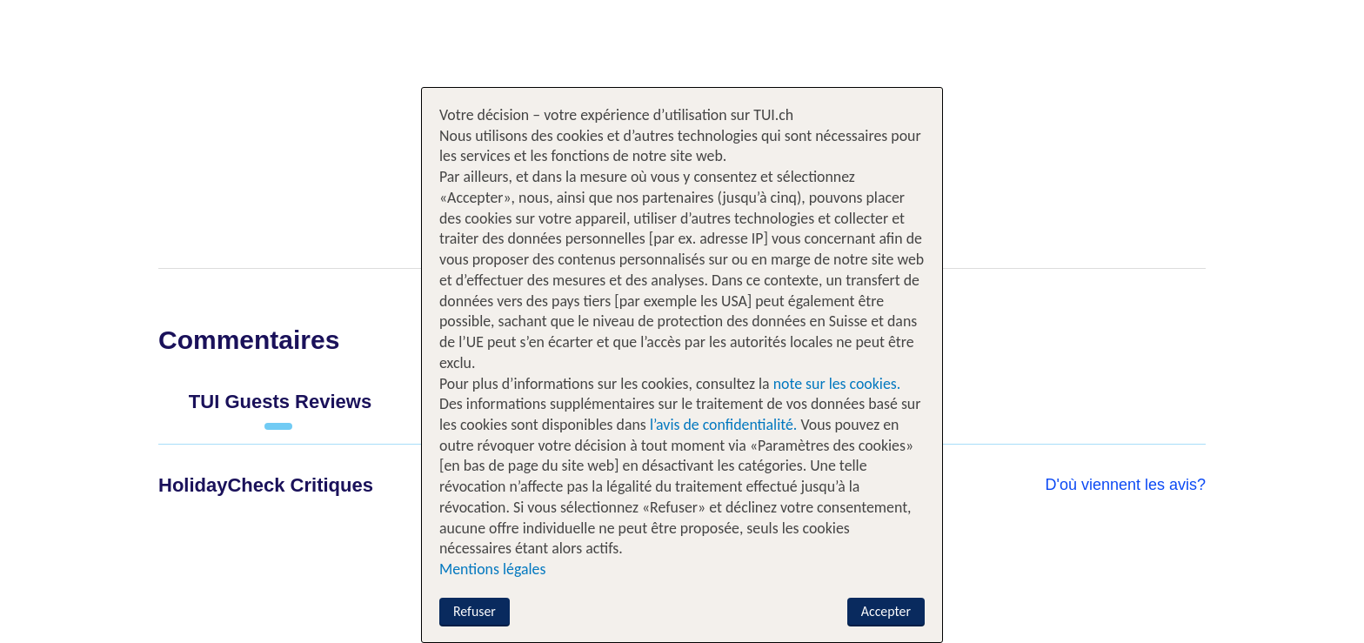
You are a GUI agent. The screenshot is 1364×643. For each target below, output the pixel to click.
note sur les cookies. (835, 383)
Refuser (474, 611)
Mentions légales (492, 569)
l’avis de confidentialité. (724, 424)
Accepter (886, 611)
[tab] (280, 409)
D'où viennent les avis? (1125, 484)
